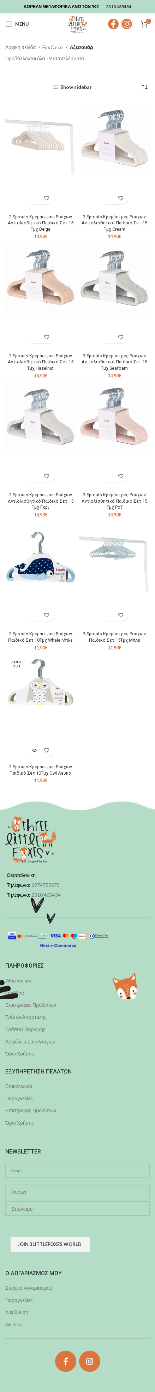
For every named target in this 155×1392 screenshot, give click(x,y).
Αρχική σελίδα (21, 47)
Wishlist (14, 1324)
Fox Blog (14, 992)
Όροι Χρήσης (19, 1054)
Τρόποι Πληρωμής (25, 1029)
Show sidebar (76, 87)
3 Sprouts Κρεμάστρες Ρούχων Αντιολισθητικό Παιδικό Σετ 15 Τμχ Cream (114, 223)
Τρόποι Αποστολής (26, 1017)
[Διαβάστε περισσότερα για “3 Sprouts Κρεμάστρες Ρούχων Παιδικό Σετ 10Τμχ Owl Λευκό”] (34, 750)
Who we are (18, 981)
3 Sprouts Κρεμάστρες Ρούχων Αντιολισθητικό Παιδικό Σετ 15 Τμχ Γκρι (40, 501)
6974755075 (45, 885)
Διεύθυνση (16, 1312)
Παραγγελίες (19, 1098)
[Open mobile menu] (17, 24)
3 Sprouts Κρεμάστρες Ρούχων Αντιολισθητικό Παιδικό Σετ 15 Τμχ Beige (40, 223)
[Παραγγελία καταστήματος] (144, 87)
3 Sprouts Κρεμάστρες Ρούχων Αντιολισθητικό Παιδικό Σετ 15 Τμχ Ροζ (114, 501)
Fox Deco (53, 47)
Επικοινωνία (18, 1086)
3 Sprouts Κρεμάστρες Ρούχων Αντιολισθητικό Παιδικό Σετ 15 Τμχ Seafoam (114, 362)
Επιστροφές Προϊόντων (30, 1005)
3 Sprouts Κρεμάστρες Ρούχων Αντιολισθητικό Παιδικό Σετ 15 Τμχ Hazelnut (40, 362)
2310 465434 (46, 895)
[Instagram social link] (126, 24)
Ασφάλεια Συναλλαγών (30, 1042)
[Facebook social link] (113, 24)
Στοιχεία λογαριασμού (28, 1288)
